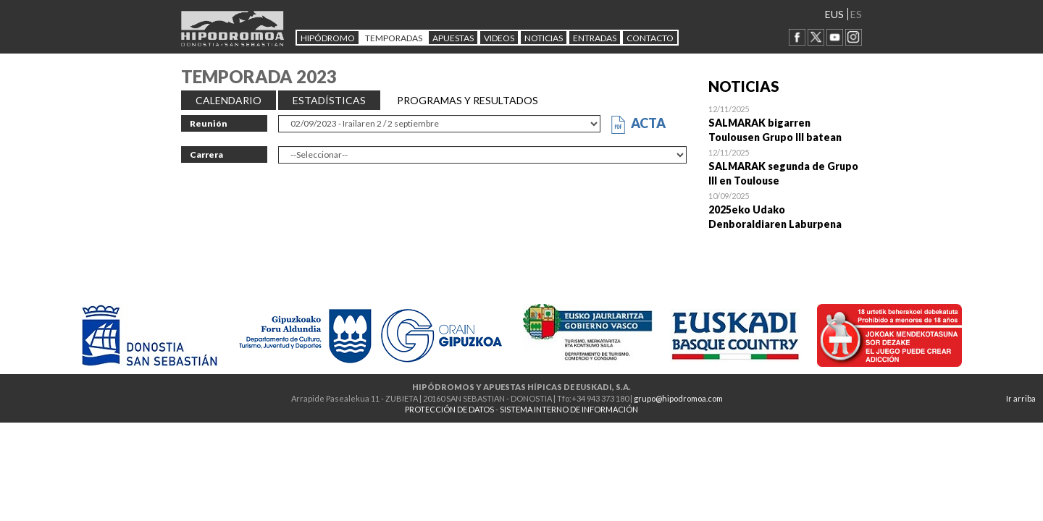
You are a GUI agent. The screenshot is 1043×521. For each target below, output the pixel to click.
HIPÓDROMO (328, 38)
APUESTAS (453, 38)
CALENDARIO (228, 100)
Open (785, 123)
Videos (499, 38)
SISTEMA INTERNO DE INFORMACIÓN (569, 409)
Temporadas (393, 38)
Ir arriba (1021, 398)
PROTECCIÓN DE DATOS (449, 409)
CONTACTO (650, 38)
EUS (834, 14)
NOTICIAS (543, 38)
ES (856, 14)
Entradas (594, 38)
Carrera (206, 154)
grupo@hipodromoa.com (678, 398)
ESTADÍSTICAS (329, 100)
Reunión (208, 123)
